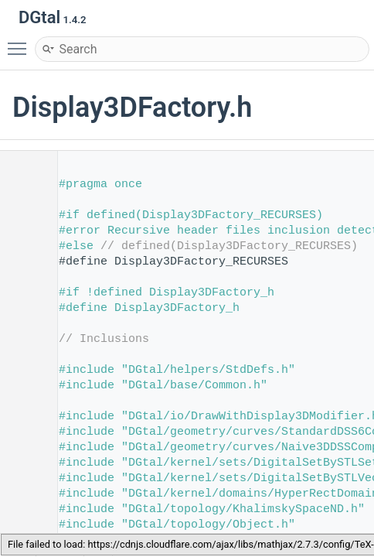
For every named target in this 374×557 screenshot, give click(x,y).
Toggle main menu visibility (21, 42)
